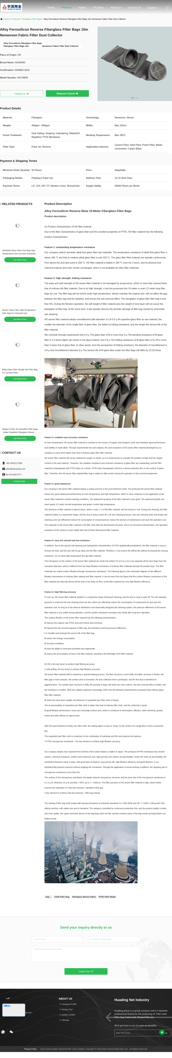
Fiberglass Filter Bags (31, 19)
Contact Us (134, 7)
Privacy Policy (30, 1049)
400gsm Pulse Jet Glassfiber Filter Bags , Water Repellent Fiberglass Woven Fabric (20, 432)
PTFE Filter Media (107, 897)
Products (66, 7)
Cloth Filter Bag (61, 897)
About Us (116, 7)
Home (50, 7)
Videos (82, 7)
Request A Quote (67, 93)
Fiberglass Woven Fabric (84, 897)
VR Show (98, 7)
